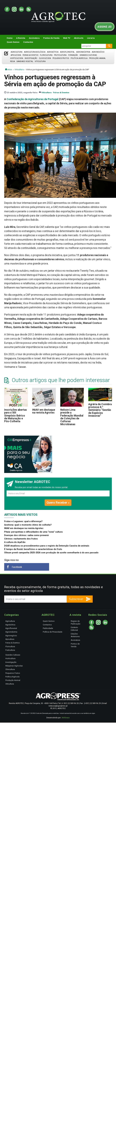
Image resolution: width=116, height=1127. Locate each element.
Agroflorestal (67, 52)
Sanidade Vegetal (24, 61)
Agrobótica (52, 52)
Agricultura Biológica (34, 52)
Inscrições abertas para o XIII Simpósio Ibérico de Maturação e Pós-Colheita (15, 415)
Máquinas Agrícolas (14, 666)
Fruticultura (60, 55)
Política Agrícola (79, 58)
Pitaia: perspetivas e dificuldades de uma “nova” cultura (33, 532)
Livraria (91, 38)
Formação (73, 55)
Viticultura (40, 61)
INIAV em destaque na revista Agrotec (43, 411)
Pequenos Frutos (61, 58)
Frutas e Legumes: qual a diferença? (23, 521)
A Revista (20, 38)
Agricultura (16, 52)
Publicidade (48, 628)
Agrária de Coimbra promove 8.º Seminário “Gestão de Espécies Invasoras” (100, 410)
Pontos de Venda (51, 38)
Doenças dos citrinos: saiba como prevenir (26, 535)
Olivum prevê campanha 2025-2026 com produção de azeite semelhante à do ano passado (51, 552)
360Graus (66, 718)
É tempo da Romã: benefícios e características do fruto (33, 549)
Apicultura (16, 55)
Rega (12, 61)
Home (9, 38)
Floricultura (46, 55)
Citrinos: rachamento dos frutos (21, 539)
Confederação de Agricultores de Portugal (32, 99)
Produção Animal (97, 58)
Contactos (28, 42)
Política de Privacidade (52, 632)
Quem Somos (13, 42)
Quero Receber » (58, 502)
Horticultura (16, 58)
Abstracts (78, 38)
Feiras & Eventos (30, 55)
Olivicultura (45, 58)
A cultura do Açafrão (14, 542)
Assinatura (34, 38)
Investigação (31, 58)
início (8, 69)
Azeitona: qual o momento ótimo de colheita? (28, 525)
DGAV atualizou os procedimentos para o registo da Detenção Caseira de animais (46, 546)
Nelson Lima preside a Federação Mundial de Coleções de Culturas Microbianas (71, 417)
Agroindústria (83, 52)
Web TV (66, 38)
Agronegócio (98, 52)
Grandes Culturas (88, 55)
